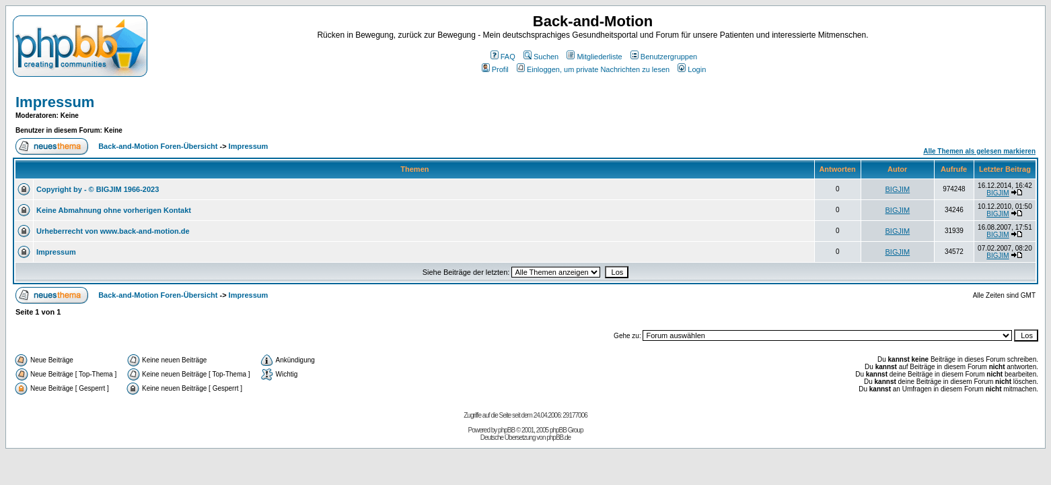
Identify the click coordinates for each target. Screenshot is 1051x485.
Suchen (540, 57)
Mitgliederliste (594, 57)
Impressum (54, 102)
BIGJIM (897, 189)
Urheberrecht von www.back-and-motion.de (113, 231)
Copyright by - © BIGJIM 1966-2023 (97, 189)
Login (692, 69)
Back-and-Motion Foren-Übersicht (157, 146)
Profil (495, 69)
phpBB (506, 430)
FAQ (503, 57)
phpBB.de (558, 437)
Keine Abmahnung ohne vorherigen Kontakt (113, 210)
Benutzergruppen (663, 57)
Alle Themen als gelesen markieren (979, 151)
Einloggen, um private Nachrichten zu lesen (593, 69)
